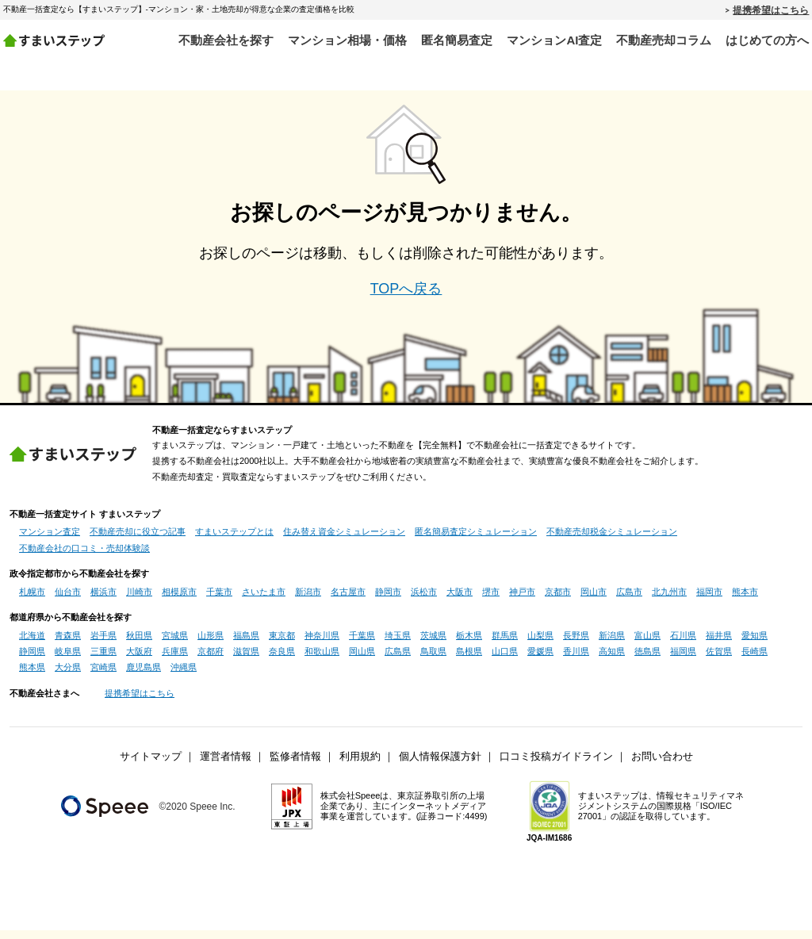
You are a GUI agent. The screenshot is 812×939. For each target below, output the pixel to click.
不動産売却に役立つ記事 (138, 540)
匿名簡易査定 (456, 40)
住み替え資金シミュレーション (344, 540)
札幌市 (32, 599)
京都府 (210, 660)
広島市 (629, 599)
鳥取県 (433, 660)
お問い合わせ (662, 765)
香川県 (576, 660)
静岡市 (388, 599)
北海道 (32, 643)
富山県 (647, 643)
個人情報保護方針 (440, 765)
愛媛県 (540, 660)
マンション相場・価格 (347, 40)
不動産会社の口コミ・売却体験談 (84, 556)
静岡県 (32, 660)
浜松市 (424, 599)
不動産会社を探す (226, 40)
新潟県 (612, 643)
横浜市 (103, 599)
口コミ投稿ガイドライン (556, 765)
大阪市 (459, 599)
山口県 (505, 660)
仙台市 (68, 599)
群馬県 (505, 643)
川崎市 (139, 599)
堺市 (491, 599)
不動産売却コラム (663, 40)
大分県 (68, 675)
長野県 (576, 643)
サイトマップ (151, 765)
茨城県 (433, 643)
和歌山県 (321, 660)
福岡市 (709, 599)
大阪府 (139, 660)
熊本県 (32, 675)
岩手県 (103, 643)
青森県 (68, 643)
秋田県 (139, 643)
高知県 (612, 660)
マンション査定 (49, 540)
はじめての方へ (767, 40)
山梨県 (540, 643)
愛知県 (754, 643)
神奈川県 (321, 643)
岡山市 (593, 599)
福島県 (246, 643)
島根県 (469, 660)
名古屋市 (348, 599)
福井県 (719, 643)
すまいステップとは (234, 540)
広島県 (398, 660)
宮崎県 (103, 675)
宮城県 (175, 643)
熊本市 (745, 599)
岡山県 (362, 660)
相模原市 (179, 599)
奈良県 (282, 660)
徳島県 (647, 660)
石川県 (683, 643)
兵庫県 (175, 660)
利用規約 (360, 765)
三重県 (103, 660)
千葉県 (362, 643)
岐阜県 (68, 660)
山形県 (210, 643)
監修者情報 (295, 765)
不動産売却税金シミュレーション (611, 540)
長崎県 (754, 660)
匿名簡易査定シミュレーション (476, 540)
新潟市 (308, 599)
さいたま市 (263, 599)
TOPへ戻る (406, 297)
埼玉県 (398, 643)
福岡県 (683, 660)
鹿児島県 (143, 675)
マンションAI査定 (554, 40)
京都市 (558, 599)
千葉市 (219, 599)
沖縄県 (183, 675)
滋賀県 (246, 660)
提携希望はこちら (771, 9)
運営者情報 (225, 765)
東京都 (282, 643)
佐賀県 (719, 660)
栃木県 (469, 643)
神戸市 (522, 599)
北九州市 (669, 599)
